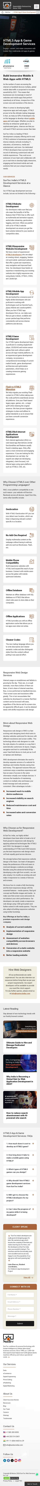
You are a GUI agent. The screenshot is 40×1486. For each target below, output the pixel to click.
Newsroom (6, 1403)
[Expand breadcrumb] (38, 12)
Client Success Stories (11, 1400)
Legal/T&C (18, 1481)
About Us (7, 1393)
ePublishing (7, 1383)
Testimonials (7, 1418)
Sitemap (6, 1415)
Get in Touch (32, 1484)
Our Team (6, 1409)
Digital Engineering (9, 1376)
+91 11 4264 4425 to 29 (13, 1441)
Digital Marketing (9, 1386)
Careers (6, 1412)
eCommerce (7, 1373)
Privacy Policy (7, 1481)
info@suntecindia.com (20, 994)
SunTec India (8, 5)
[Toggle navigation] (36, 6)
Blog (4, 1406)
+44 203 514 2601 (11, 1437)
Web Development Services (8, 12)
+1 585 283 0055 (11, 1432)
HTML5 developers (14, 255)
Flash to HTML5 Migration (13, 388)
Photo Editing (7, 1380)
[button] (19, 1145)
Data (4, 1370)
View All (28, 1278)
